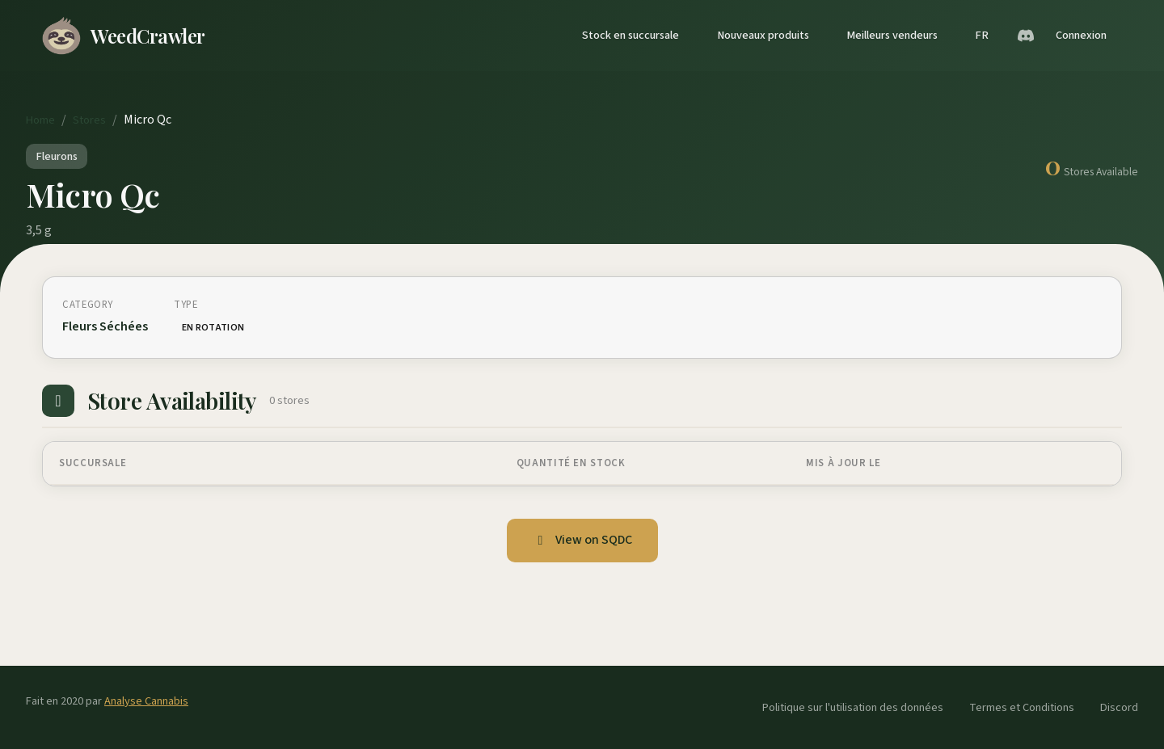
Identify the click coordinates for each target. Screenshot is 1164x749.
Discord (1119, 707)
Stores (89, 120)
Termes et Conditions (1021, 707)
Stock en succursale (630, 35)
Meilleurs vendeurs (892, 35)
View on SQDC (582, 540)
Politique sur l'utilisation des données (852, 707)
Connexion (1081, 35)
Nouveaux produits (763, 35)
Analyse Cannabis (146, 700)
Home (40, 120)
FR (982, 35)
